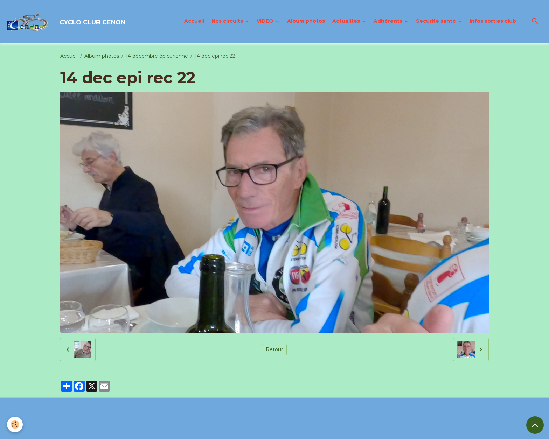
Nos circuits (227, 21)
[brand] (66, 21)
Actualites (346, 21)
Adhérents (389, 21)
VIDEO (266, 21)
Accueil (194, 21)
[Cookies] (15, 424)
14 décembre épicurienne (157, 56)
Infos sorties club (493, 21)
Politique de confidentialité (247, 430)
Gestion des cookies (310, 430)
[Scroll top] (535, 425)
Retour (274, 349)
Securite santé (436, 21)
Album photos (306, 21)
